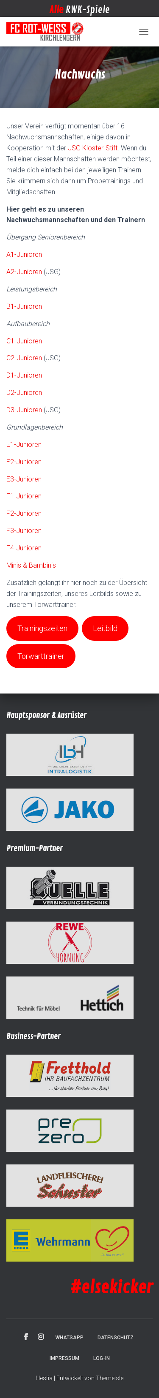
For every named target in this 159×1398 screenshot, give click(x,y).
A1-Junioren (24, 254)
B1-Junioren (24, 306)
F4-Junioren (24, 548)
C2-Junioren (24, 358)
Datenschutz (116, 1338)
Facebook (26, 1337)
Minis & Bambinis (31, 565)
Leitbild (105, 628)
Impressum (64, 1358)
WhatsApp (70, 1338)
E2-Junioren (24, 462)
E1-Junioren (24, 445)
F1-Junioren (24, 496)
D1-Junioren (24, 375)
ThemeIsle (109, 1378)
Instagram (40, 1337)
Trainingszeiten (42, 628)
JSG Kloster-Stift (92, 148)
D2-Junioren (24, 393)
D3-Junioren (24, 410)
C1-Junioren (24, 341)
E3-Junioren (24, 479)
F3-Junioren (24, 531)
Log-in (101, 1358)
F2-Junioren (24, 513)
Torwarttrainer (40, 656)
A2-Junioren (24, 272)
